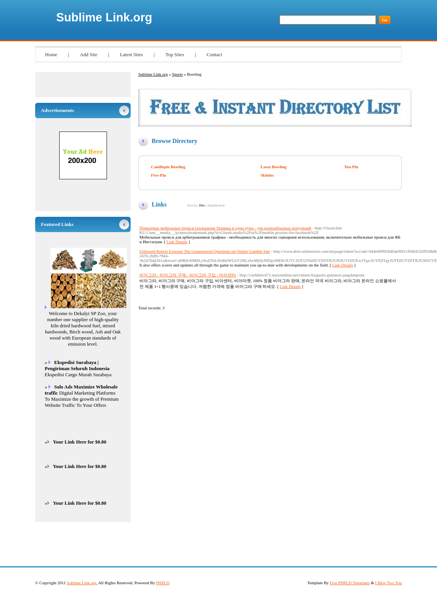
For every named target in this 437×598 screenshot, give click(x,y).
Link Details (177, 241)
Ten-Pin (351, 166)
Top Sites (174, 54)
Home (51, 54)
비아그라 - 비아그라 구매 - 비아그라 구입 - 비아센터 (187, 275)
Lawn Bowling (273, 166)
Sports (177, 74)
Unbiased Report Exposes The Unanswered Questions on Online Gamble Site (204, 251)
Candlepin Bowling (168, 166)
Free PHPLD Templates (350, 582)
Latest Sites (131, 54)
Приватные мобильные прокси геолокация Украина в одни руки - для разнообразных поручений (225, 228)
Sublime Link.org (104, 17)
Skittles (267, 175)
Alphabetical (216, 205)
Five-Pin (158, 175)
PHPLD (163, 582)
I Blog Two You (388, 582)
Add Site (88, 54)
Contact (214, 54)
